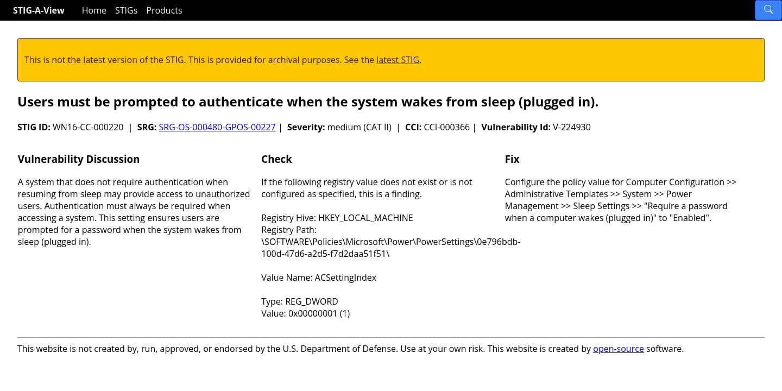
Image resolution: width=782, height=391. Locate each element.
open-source (618, 349)
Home (94, 10)
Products (164, 10)
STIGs (126, 10)
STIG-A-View (39, 10)
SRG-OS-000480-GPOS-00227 (217, 127)
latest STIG (397, 60)
